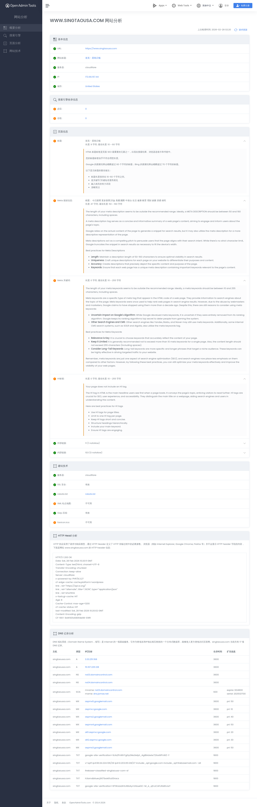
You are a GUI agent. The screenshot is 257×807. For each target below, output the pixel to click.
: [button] (58, 140)
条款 (64, 802)
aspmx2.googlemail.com (99, 716)
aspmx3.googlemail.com (99, 747)
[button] (166, 142)
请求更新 (240, 29)
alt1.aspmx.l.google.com (99, 732)
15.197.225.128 (93, 667)
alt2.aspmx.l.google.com (99, 739)
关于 (49, 802)
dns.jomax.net (101, 693)
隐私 (57, 802)
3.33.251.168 (92, 659)
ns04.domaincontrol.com (99, 682)
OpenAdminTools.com (80, 802)
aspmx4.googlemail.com (99, 724)
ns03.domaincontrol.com (99, 674)
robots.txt (91, 494)
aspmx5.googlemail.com (99, 701)
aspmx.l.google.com (97, 709)
